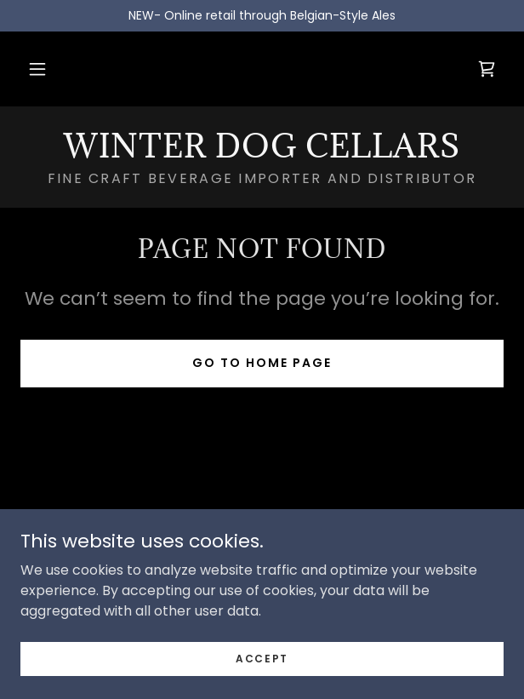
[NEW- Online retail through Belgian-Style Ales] (262, 16)
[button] (37, 69)
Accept (262, 657)
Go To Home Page (262, 362)
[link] (487, 69)
